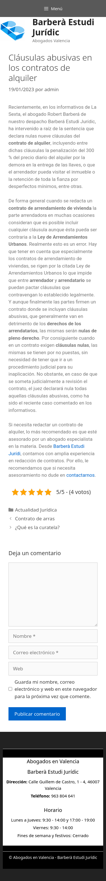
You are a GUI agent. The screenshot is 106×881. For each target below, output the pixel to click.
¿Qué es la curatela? (37, 527)
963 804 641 (63, 796)
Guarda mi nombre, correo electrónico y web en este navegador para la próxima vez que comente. (56, 689)
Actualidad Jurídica (36, 509)
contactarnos (80, 475)
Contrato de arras (35, 518)
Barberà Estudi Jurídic (63, 27)
